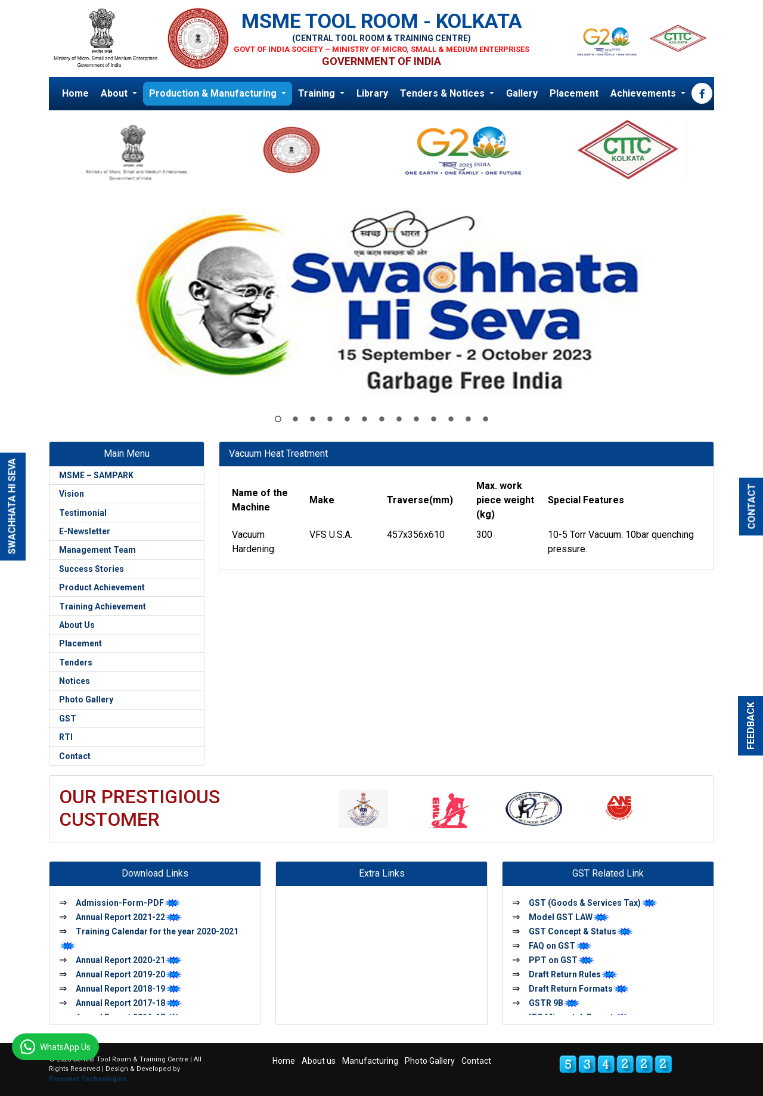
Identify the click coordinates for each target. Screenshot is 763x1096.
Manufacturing (370, 1061)
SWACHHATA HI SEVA (12, 507)
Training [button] (317, 93)
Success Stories (91, 569)
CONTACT (752, 507)
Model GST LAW (569, 917)
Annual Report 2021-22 (129, 917)
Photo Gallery (86, 699)
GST (67, 718)
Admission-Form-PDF (128, 903)
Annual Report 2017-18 (129, 1003)
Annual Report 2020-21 (129, 960)
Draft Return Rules (573, 974)
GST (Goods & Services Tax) (593, 903)
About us (319, 1061)
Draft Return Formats (579, 988)
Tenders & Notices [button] (443, 93)
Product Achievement (102, 587)
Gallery (522, 93)
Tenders (75, 662)
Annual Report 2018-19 (129, 988)
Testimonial (83, 513)
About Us (77, 625)
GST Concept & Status (581, 931)
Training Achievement (102, 606)
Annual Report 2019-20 (129, 974)
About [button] (115, 93)
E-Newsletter (84, 531)
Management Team (97, 550)
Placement (574, 93)
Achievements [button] (644, 93)
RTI (66, 737)
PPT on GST (562, 960)
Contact (75, 756)
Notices (74, 681)
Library (372, 93)
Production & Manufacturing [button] (214, 93)
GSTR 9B (555, 1003)
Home (75, 93)
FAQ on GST (561, 946)
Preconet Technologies (87, 1079)
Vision (71, 494)
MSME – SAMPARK (96, 475)
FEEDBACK (750, 726)
